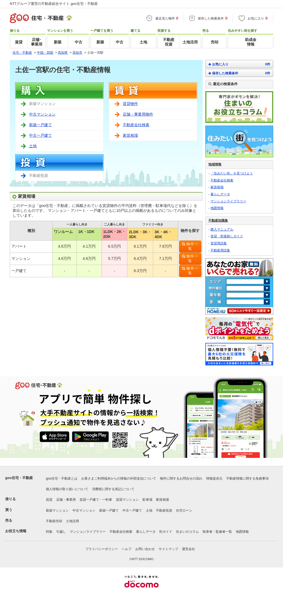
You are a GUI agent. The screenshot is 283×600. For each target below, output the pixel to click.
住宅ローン (184, 510)
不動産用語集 (220, 250)
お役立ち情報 (15, 531)
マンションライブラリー (228, 201)
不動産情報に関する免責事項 (247, 478)
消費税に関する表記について (113, 489)
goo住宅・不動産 (19, 478)
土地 (33, 146)
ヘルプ (126, 549)
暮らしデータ (220, 194)
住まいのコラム (187, 532)
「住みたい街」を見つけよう (231, 173)
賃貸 (49, 500)
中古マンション (42, 114)
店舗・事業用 (66, 500)
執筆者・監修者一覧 (217, 532)
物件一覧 (192, 246)
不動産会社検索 (136, 125)
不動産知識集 (218, 220)
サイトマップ (168, 549)
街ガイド (165, 532)
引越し (61, 532)
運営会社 (188, 549)
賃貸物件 (130, 103)
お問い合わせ (145, 549)
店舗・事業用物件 (138, 114)
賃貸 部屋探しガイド (226, 236)
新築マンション (57, 510)
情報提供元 (214, 478)
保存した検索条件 (239, 73)
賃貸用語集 (218, 243)
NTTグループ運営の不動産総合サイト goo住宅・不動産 (54, 4)
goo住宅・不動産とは (61, 478)
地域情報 (214, 164)
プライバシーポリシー (101, 549)
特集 (49, 532)
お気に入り (239, 64)
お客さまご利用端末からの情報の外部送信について (118, 478)
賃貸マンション (127, 500)
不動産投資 (164, 510)
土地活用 (72, 521)
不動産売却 (54, 521)
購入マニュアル (221, 229)
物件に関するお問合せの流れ (181, 478)
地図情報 (217, 208)
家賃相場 (130, 135)
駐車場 (147, 500)
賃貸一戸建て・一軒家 (96, 500)
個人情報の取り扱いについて (67, 489)
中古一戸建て (40, 135)
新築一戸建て (40, 125)
